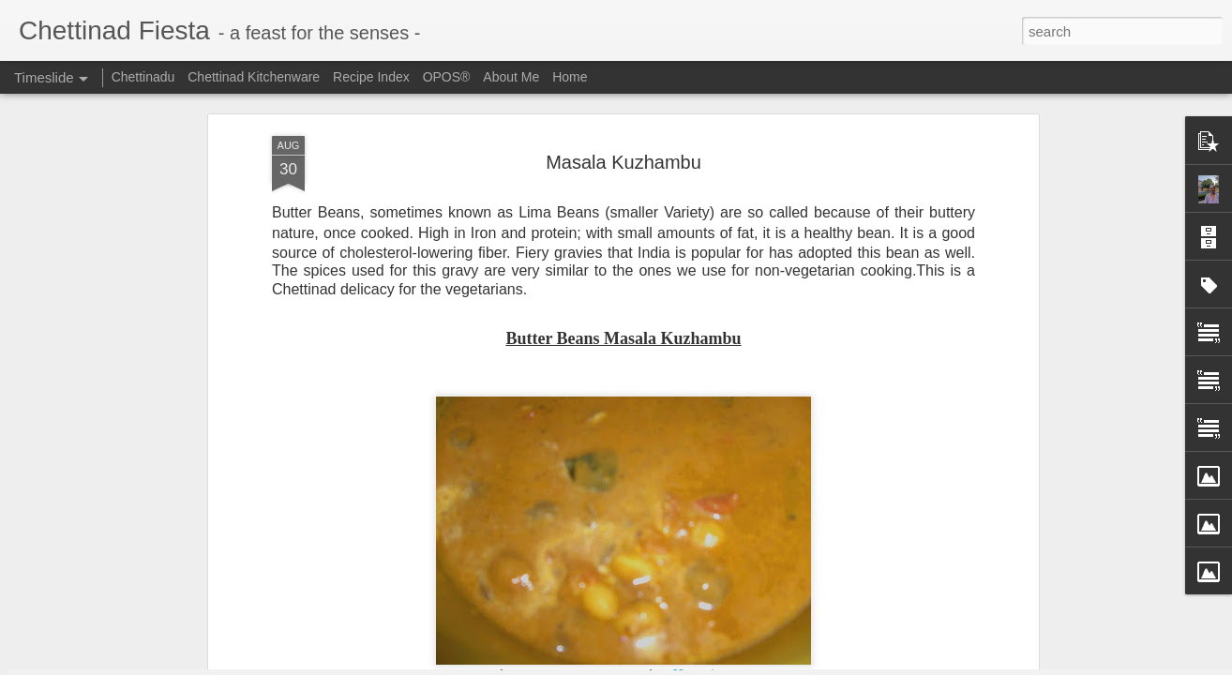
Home (569, 76)
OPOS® (447, 76)
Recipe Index (371, 76)
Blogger (674, 664)
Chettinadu (143, 76)
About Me (511, 76)
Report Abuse (730, 664)
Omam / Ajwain (844, 606)
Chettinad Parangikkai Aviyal (883, 639)
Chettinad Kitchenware (254, 76)
